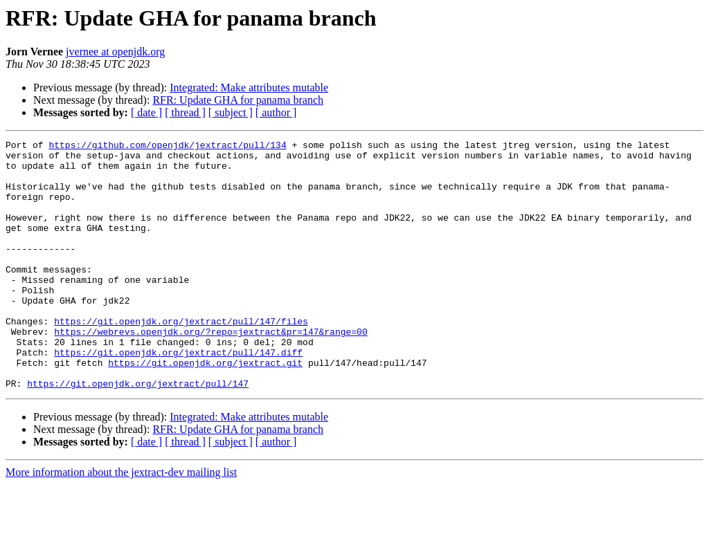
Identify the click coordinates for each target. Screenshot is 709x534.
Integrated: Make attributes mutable (249, 87)
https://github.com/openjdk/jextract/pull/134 (167, 146)
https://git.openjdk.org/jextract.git (205, 408)
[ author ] (276, 112)
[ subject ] (230, 112)
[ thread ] (185, 112)
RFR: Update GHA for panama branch (237, 100)
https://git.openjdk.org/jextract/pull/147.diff (178, 395)
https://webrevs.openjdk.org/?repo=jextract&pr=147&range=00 (210, 371)
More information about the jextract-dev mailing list (121, 522)
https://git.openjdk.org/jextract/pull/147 (138, 433)
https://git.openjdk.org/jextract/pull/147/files (181, 358)
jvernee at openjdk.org (115, 51)
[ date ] (146, 112)
